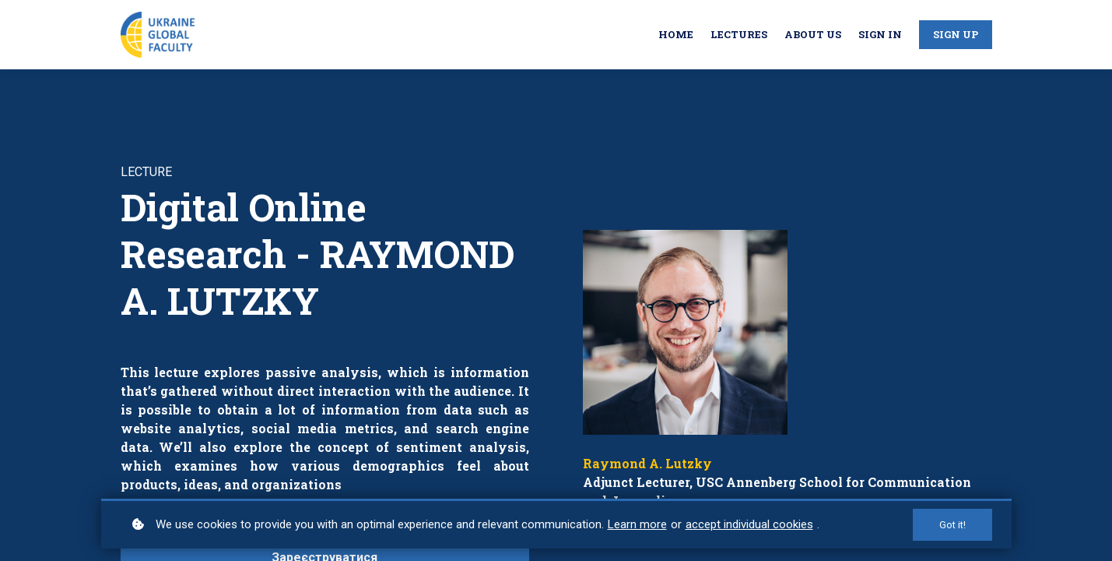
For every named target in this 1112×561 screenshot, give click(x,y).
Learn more (637, 524)
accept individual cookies (749, 524)
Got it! (952, 525)
